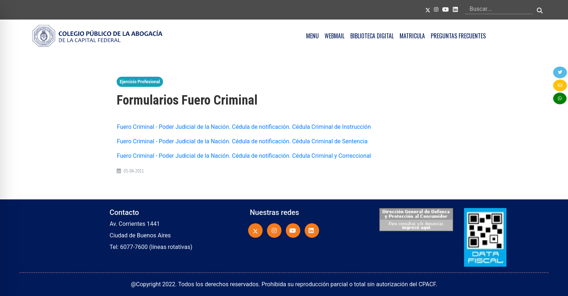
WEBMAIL (334, 35)
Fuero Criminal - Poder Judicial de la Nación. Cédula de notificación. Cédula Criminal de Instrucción (244, 126)
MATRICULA (412, 35)
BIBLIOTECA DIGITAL (372, 35)
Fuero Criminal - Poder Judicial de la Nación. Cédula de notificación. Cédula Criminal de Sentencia (242, 141)
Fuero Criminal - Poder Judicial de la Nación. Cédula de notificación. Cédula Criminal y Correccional (244, 155)
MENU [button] (312, 35)
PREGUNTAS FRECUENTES (458, 35)
